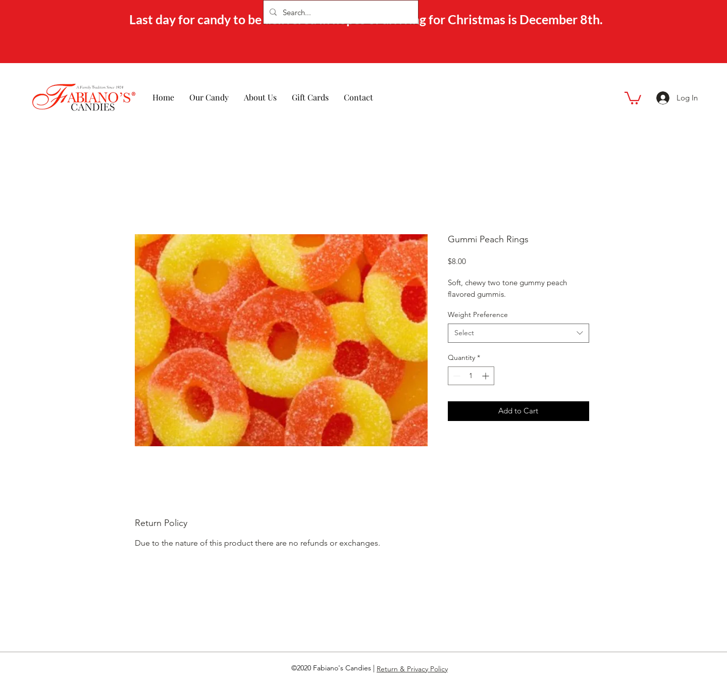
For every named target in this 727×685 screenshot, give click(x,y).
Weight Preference (478, 314)
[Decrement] (455, 376)
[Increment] (486, 376)
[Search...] (340, 12)
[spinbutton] (471, 376)
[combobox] (518, 333)
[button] (633, 97)
